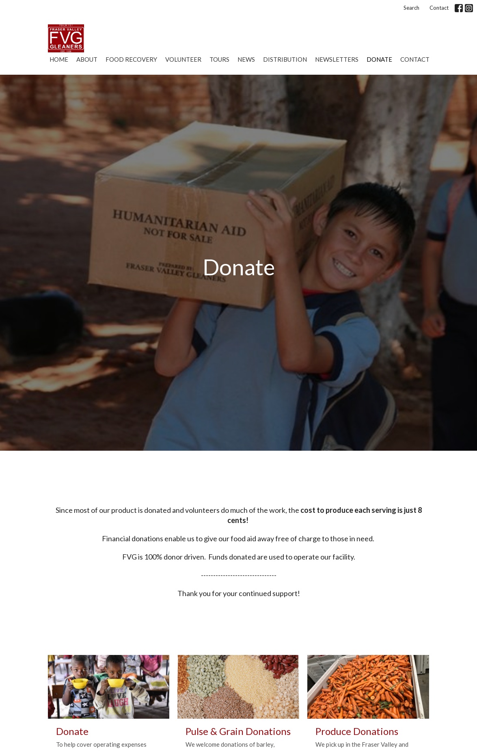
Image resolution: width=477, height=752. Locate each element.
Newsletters (336, 59)
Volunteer (183, 59)
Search (411, 7)
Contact (439, 7)
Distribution (285, 59)
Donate (379, 59)
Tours (219, 59)
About (86, 59)
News (246, 59)
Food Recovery (131, 59)
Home (59, 59)
